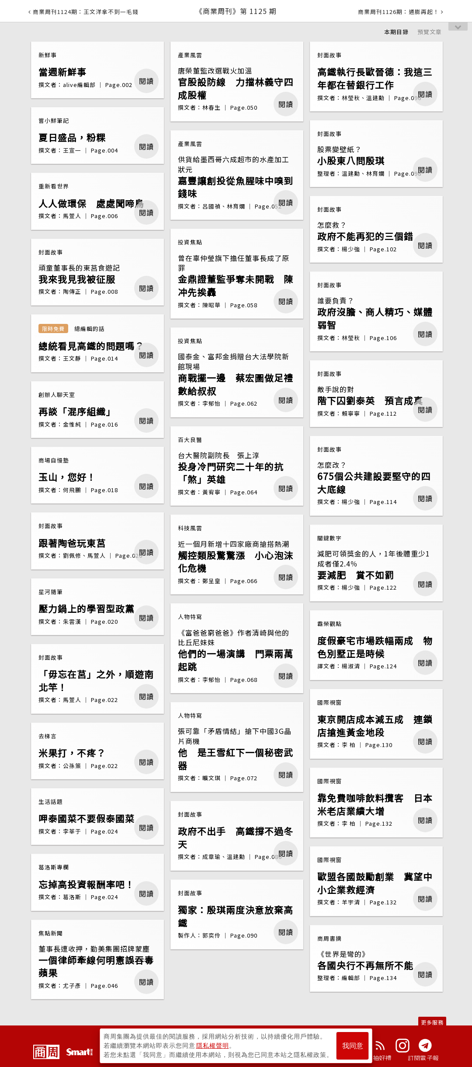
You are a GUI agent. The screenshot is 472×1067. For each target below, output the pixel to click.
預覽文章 (429, 32)
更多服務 (432, 1022)
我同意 (352, 1046)
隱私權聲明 (212, 1045)
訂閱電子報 (423, 1057)
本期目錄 (396, 32)
